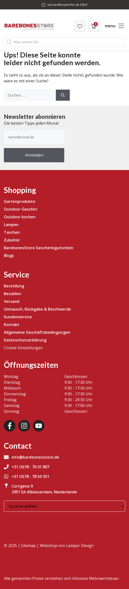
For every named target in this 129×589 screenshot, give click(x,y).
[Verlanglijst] (79, 26)
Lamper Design (80, 545)
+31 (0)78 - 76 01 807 (30, 466)
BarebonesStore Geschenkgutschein (38, 247)
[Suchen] (63, 95)
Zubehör (12, 240)
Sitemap (28, 545)
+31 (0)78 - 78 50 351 (30, 476)
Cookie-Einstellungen (23, 347)
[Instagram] (24, 426)
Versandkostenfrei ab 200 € (67, 4)
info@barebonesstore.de (35, 457)
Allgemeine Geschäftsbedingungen (37, 332)
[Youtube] (38, 426)
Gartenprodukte (19, 201)
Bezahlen (12, 293)
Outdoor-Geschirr (21, 209)
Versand (11, 301)
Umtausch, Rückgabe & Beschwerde (37, 309)
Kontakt (11, 324)
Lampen (11, 224)
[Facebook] (9, 426)
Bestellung (14, 286)
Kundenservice (18, 316)
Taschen (12, 232)
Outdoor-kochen (20, 217)
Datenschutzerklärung (25, 340)
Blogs (9, 255)
